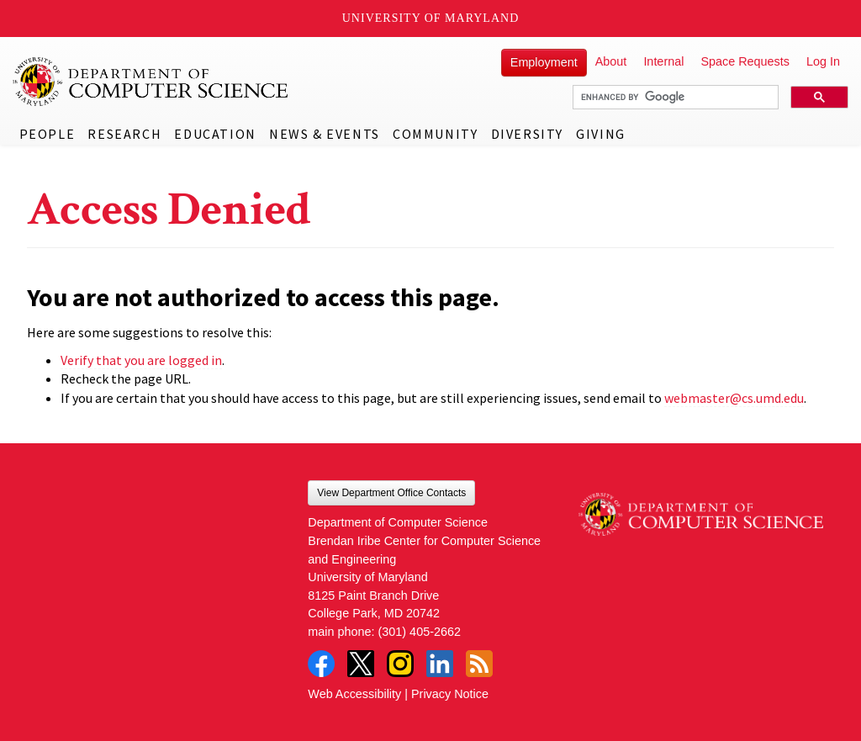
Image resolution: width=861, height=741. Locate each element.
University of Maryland (431, 18)
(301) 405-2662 (419, 631)
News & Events (324, 133)
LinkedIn (439, 663)
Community (435, 133)
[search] (674, 97)
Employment (544, 62)
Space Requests (745, 61)
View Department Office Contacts (391, 493)
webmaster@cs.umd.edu (734, 397)
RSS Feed (479, 663)
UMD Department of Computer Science (151, 81)
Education (215, 133)
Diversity (527, 133)
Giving (601, 133)
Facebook (321, 663)
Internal (663, 61)
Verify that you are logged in (141, 360)
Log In (823, 61)
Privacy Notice (450, 694)
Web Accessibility (354, 694)
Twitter (360, 663)
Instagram (400, 663)
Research (124, 133)
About (611, 61)
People (47, 133)
